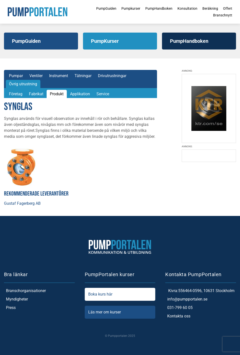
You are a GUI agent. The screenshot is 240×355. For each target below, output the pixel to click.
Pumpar (16, 75)
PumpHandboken (155, 7)
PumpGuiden (97, 7)
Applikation (80, 94)
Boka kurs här (120, 294)
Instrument (58, 75)
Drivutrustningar (112, 75)
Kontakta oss (177, 316)
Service (102, 94)
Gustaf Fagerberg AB (22, 203)
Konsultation (187, 7)
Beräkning (212, 7)
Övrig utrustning (23, 84)
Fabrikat (36, 94)
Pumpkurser (124, 7)
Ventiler (36, 75)
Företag (15, 94)
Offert (231, 7)
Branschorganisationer (25, 291)
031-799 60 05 (179, 308)
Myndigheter (16, 299)
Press (10, 308)
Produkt (57, 94)
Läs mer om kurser (120, 312)
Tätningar (83, 75)
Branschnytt (225, 15)
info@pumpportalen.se (186, 299)
